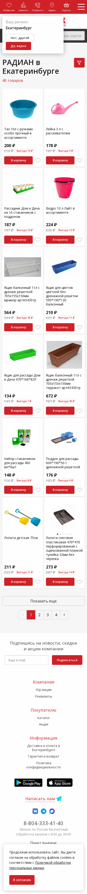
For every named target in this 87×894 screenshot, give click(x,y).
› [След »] (64, 614)
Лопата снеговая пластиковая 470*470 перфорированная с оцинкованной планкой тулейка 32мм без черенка (64, 548)
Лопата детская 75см (21, 538)
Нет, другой (20, 38)
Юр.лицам (44, 689)
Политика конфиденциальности (43, 765)
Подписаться (67, 660)
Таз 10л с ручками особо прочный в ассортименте (18, 133)
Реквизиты (43, 696)
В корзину (18, 160)
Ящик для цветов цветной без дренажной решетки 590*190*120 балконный (62, 296)
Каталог (43, 718)
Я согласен (22, 880)
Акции (43, 724)
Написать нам (40, 798)
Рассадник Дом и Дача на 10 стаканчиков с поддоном (22, 212)
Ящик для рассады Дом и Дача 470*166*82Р (22, 377)
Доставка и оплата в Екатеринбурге (43, 747)
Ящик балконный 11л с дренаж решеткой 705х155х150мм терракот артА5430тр (63, 381)
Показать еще (43, 601)
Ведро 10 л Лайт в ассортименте (60, 210)
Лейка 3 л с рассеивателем (58, 131)
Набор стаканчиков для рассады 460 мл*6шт (19, 462)
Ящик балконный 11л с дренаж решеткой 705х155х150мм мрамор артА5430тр (22, 293)
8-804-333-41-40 (43, 823)
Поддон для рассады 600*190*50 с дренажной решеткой (63, 462)
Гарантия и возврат (43, 756)
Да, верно (18, 46)
